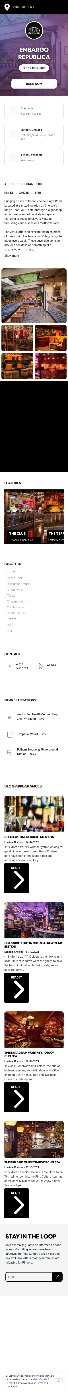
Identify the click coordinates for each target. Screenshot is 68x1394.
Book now (34, 84)
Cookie (43, 1379)
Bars (38, 192)
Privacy (10, 1382)
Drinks (8, 192)
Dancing (24, 192)
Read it (17, 873)
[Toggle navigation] (58, 7)
